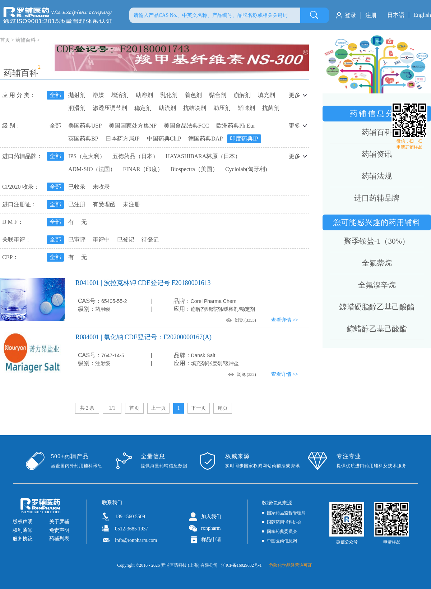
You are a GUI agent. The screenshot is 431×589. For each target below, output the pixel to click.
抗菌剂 (270, 108)
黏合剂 (217, 95)
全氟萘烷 (377, 263)
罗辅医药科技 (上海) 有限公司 (189, 565)
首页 (134, 408)
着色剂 (193, 95)
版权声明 (23, 521)
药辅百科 (25, 40)
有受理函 (104, 204)
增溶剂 (120, 95)
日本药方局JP (123, 138)
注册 (371, 15)
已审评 (76, 239)
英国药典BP (83, 138)
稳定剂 (143, 108)
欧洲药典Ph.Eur (235, 126)
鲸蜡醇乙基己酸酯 (377, 329)
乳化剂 (168, 95)
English (422, 15)
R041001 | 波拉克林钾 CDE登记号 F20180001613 (143, 282)
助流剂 (167, 108)
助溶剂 (144, 95)
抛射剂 (76, 95)
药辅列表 (59, 538)
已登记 (125, 239)
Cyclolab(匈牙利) (246, 169)
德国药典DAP (205, 138)
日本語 (395, 15)
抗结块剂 (194, 108)
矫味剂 (246, 108)
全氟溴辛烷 (377, 285)
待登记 (150, 239)
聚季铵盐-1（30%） (376, 241)
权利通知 (23, 530)
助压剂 (222, 108)
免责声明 (59, 530)
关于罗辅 (59, 521)
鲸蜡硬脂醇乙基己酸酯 (376, 307)
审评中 (101, 239)
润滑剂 (76, 108)
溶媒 (98, 95)
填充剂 (266, 95)
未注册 (131, 204)
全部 (55, 95)
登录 (350, 15)
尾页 (223, 408)
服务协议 (23, 539)
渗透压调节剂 (110, 108)
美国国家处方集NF (132, 126)
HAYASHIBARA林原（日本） (203, 156)
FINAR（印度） (143, 169)
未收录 (101, 187)
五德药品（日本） (135, 156)
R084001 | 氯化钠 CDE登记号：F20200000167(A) (143, 337)
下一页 (198, 408)
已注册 (76, 204)
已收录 (76, 187)
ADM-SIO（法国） (92, 169)
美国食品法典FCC (186, 126)
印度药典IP (244, 138)
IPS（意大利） (86, 156)
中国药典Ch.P (164, 138)
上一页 (158, 408)
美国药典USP (85, 126)
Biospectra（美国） (194, 169)
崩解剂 (242, 95)
